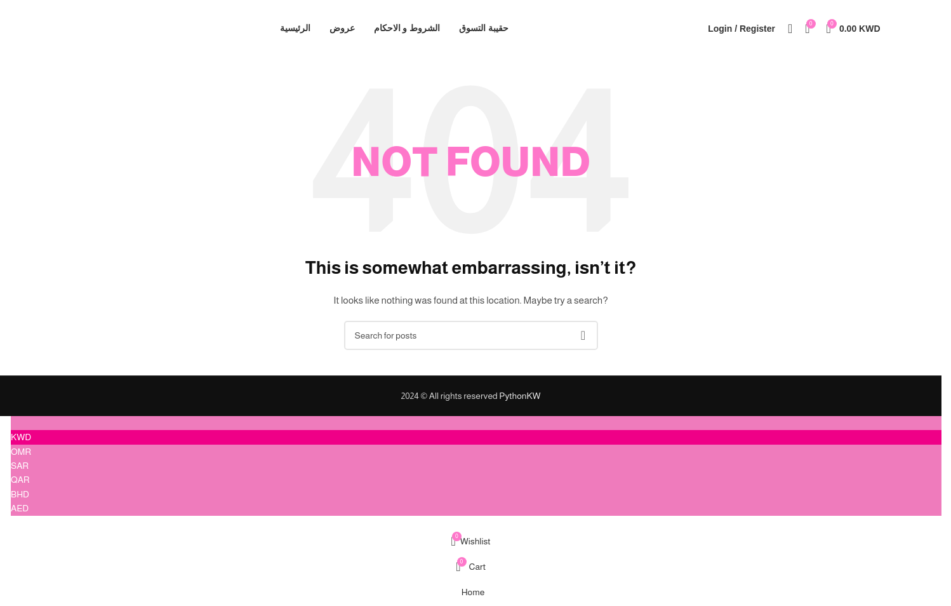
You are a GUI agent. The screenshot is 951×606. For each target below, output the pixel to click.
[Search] (790, 28)
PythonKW (519, 396)
